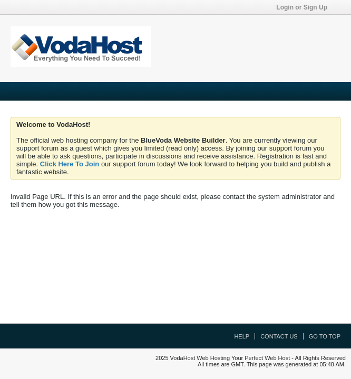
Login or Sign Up (305, 7)
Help (241, 336)
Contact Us (279, 336)
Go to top (324, 336)
